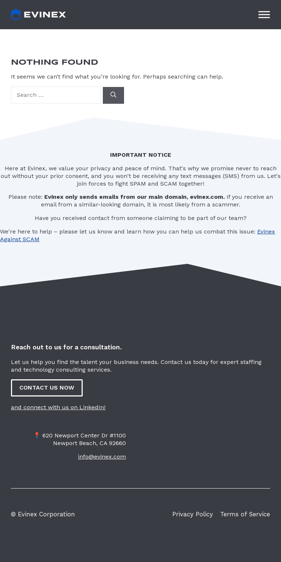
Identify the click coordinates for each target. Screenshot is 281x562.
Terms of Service (245, 514)
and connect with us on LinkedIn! (58, 407)
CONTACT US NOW (46, 387)
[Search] (113, 95)
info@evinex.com (102, 456)
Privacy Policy (192, 514)
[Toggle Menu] (264, 14)
